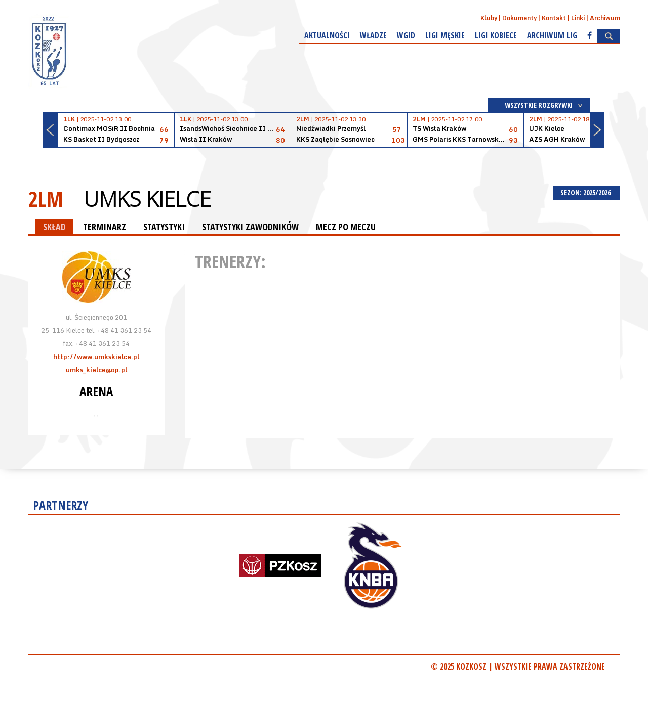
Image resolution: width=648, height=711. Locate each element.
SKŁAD (54, 226)
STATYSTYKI (164, 226)
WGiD (406, 35)
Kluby (488, 18)
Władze (373, 35)
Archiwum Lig (552, 35)
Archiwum (605, 18)
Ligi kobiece (496, 35)
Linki (578, 18)
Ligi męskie (445, 35)
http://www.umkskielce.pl (96, 356)
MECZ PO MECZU (346, 226)
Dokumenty (519, 18)
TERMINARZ (104, 226)
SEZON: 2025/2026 (586, 192)
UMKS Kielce (147, 199)
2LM (45, 198)
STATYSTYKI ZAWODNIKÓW (250, 226)
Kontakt (554, 18)
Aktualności (327, 35)
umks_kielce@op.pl (96, 369)
